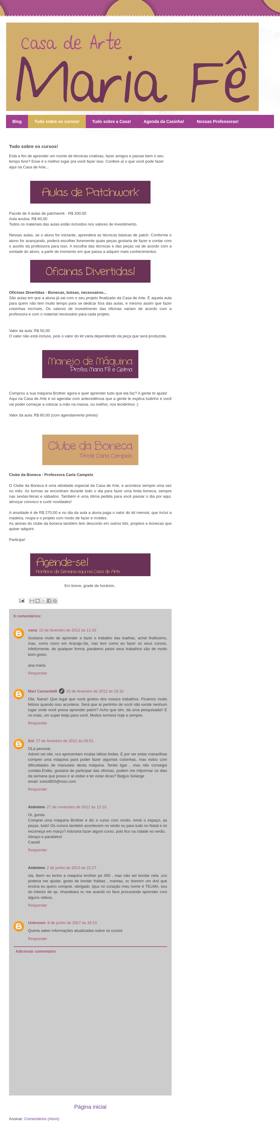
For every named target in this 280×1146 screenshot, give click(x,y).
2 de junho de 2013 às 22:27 (71, 867)
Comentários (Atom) (41, 1119)
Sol (31, 741)
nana (32, 630)
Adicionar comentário (36, 951)
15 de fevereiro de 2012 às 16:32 (95, 691)
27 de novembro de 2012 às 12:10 (76, 807)
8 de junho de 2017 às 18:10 (72, 922)
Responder (37, 673)
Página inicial (90, 1107)
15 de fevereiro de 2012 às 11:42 (67, 630)
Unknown (37, 922)
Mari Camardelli (42, 691)
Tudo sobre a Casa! (111, 121)
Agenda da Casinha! (164, 121)
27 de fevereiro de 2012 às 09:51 (64, 741)
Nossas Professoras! (217, 121)
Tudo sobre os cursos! (56, 121)
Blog (17, 121)
